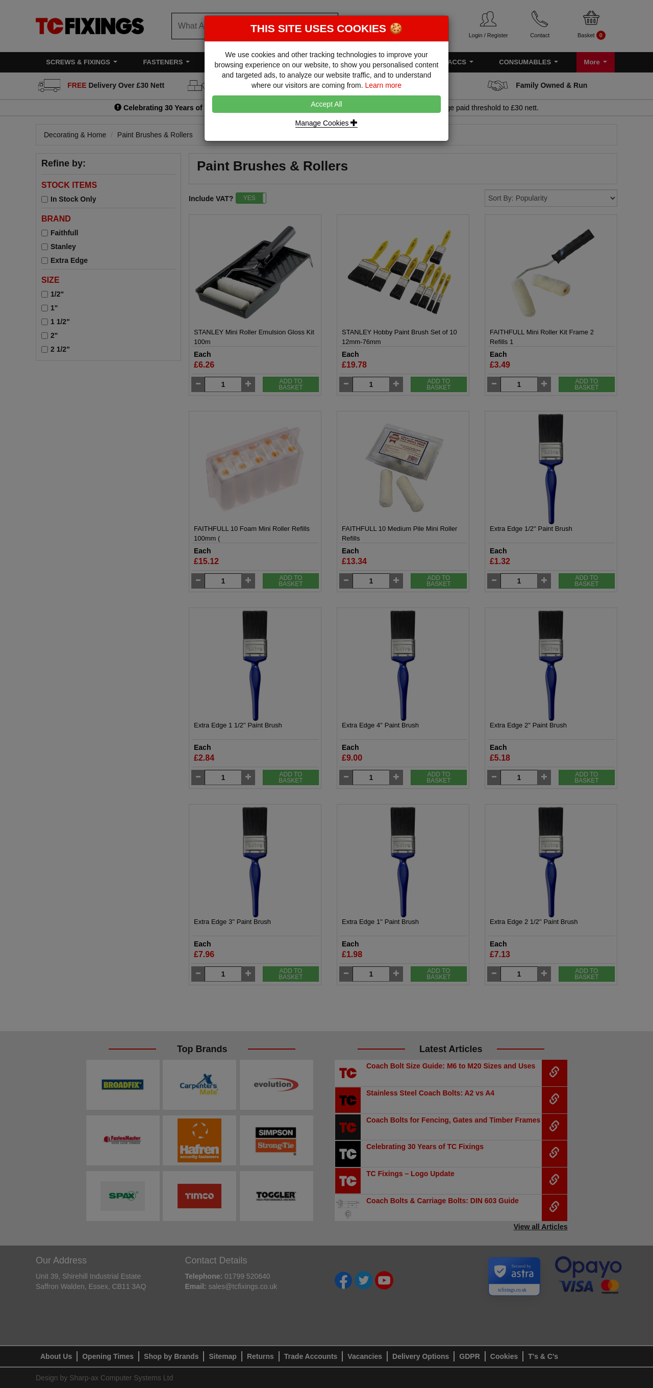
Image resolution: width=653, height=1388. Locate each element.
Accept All (326, 104)
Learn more (383, 85)
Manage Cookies (326, 123)
